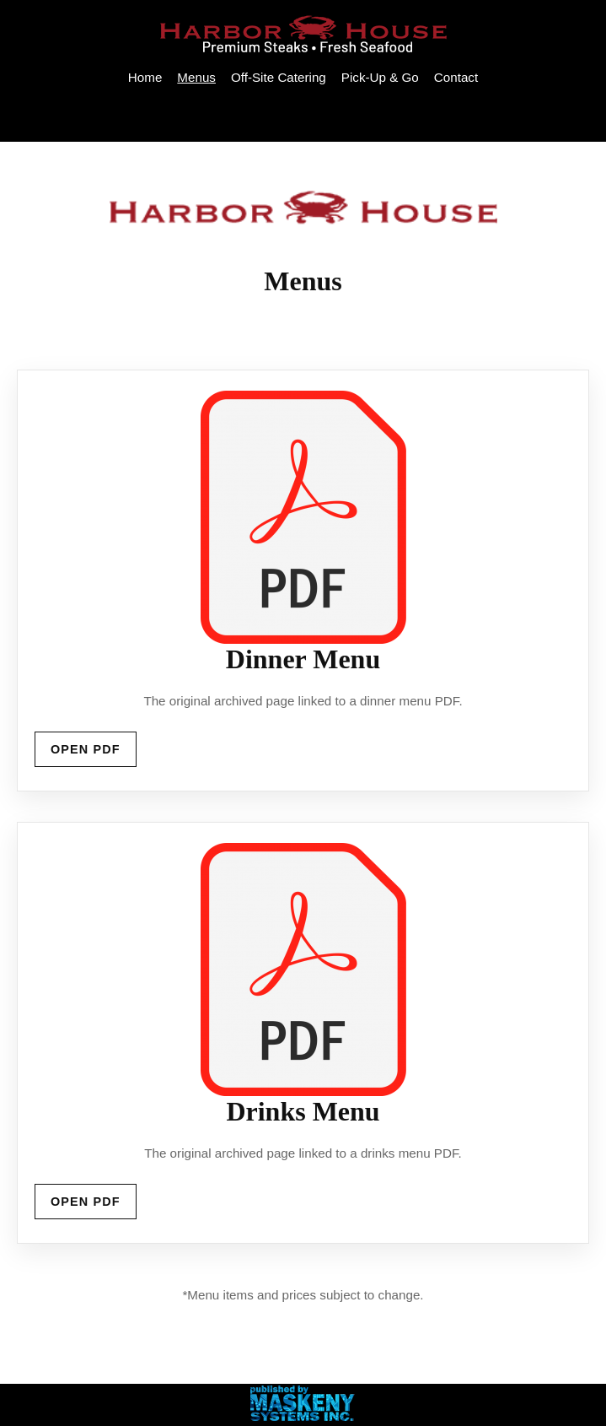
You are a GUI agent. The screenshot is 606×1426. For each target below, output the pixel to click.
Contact (456, 77)
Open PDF (86, 749)
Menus (196, 77)
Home (145, 77)
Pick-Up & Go (380, 77)
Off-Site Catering (278, 77)
